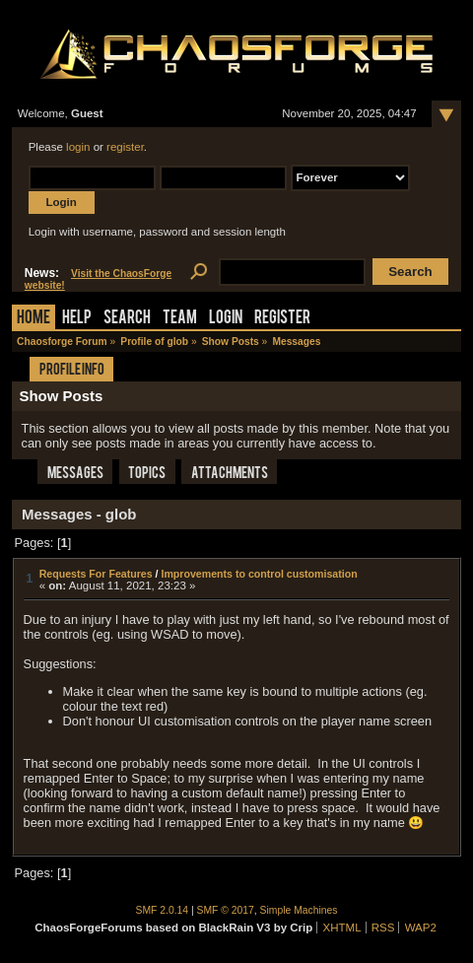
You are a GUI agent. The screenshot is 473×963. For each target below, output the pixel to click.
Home (33, 318)
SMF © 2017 (225, 910)
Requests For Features (96, 574)
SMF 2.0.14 (162, 910)
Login (225, 318)
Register (282, 318)
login (78, 147)
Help (77, 318)
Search (127, 318)
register (125, 147)
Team (180, 318)
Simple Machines (299, 910)
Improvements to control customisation (259, 574)
